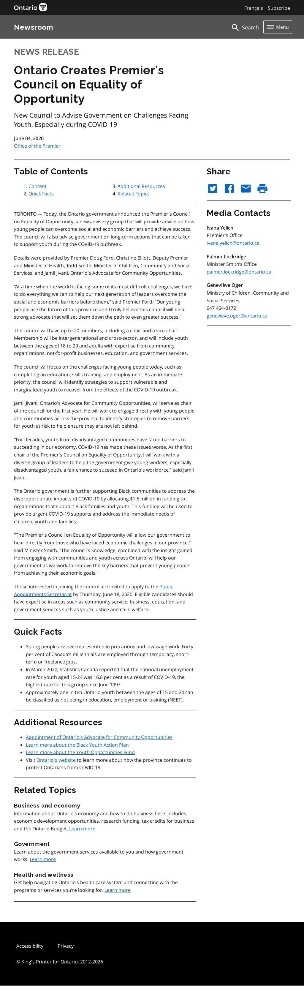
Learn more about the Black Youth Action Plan (77, 745)
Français (253, 8)
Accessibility (29, 946)
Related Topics (134, 193)
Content (37, 186)
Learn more (82, 828)
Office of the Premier (37, 146)
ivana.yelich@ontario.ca (233, 243)
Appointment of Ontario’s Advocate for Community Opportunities (99, 737)
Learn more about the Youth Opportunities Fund (80, 752)
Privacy (66, 946)
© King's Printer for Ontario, (59, 961)
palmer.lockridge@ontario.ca (239, 271)
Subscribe (279, 8)
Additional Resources (141, 186)
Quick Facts (41, 193)
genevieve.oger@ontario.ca (237, 315)
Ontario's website (56, 760)
